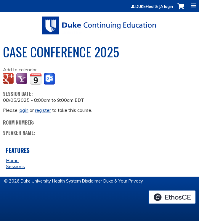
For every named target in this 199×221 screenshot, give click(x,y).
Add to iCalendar (36, 79)
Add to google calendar (9, 79)
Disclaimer (92, 181)
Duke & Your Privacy (123, 181)
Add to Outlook (50, 79)
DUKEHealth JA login (154, 7)
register (43, 110)
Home (12, 160)
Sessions (15, 166)
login (23, 110)
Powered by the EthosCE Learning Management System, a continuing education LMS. (172, 197)
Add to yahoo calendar (22, 79)
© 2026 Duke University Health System (42, 181)
